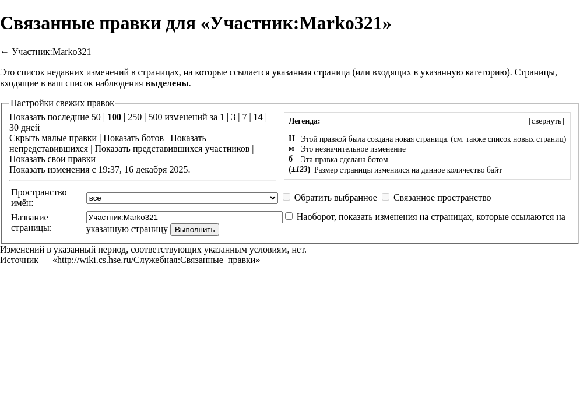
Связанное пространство (442, 197)
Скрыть (24, 138)
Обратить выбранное (335, 197)
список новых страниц (526, 139)
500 (155, 117)
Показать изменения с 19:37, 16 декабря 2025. (99, 169)
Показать (121, 138)
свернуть (546, 121)
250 (135, 117)
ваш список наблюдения (95, 83)
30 (14, 127)
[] (546, 121)
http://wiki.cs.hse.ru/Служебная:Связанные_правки (156, 260)
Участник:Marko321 (52, 52)
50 (96, 117)
